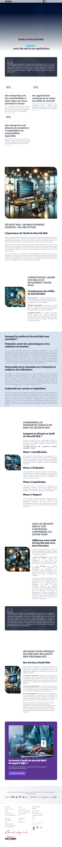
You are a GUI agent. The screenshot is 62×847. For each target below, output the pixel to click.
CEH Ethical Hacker (9, 821)
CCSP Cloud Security (9, 824)
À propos (20, 818)
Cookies (34, 815)
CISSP (6, 819)
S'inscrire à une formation (24, 808)
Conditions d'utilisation (37, 812)
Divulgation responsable (37, 811)
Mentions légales (36, 808)
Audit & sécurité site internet (9, 807)
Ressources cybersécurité (24, 809)
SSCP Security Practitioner (10, 822)
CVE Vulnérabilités (22, 811)
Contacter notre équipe (17, 770)
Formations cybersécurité (10, 812)
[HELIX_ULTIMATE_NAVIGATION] (38, 1)
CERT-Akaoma (21, 819)
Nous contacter (21, 806)
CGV (33, 814)
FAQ (19, 812)
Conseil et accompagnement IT (9, 810)
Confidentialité (35, 809)
